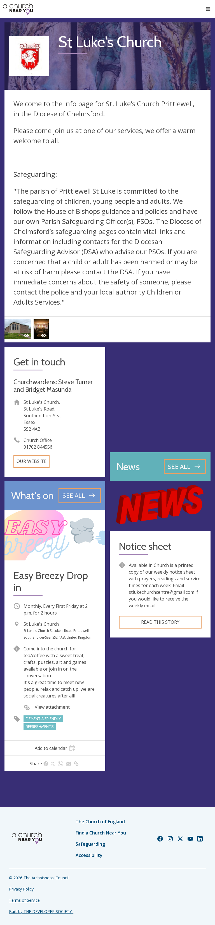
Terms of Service (24, 900)
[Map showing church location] (160, 397)
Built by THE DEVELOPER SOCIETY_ (41, 911)
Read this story (160, 622)
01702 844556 (38, 447)
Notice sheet (145, 546)
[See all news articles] (185, 466)
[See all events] (80, 495)
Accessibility (89, 855)
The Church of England (100, 822)
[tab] (54, 748)
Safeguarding (90, 844)
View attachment (52, 707)
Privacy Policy (21, 889)
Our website (31, 461)
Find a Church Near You (101, 833)
